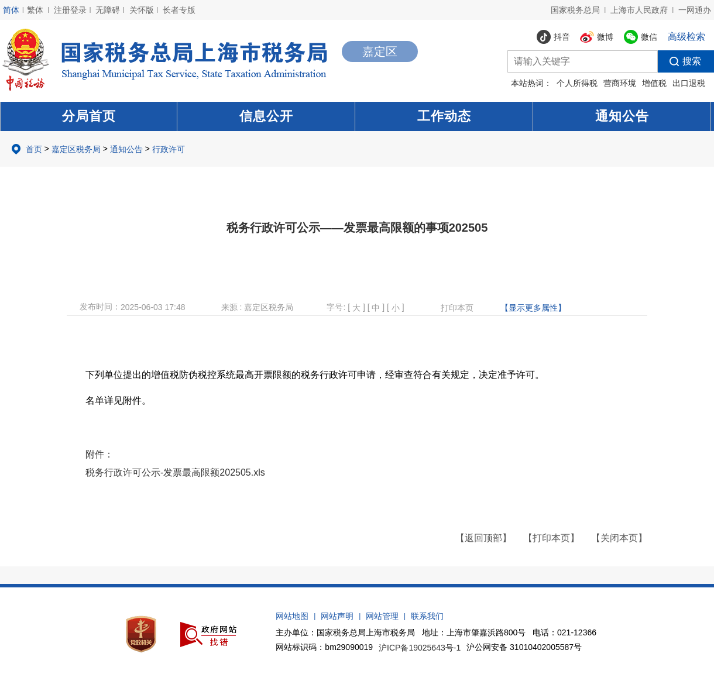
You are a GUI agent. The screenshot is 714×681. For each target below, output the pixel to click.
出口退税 (688, 83)
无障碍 (107, 10)
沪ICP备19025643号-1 (420, 647)
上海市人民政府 (639, 10)
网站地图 (292, 616)
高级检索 (686, 37)
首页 (34, 149)
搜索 (679, 61)
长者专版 (179, 10)
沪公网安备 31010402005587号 (524, 647)
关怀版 (141, 10)
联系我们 (427, 616)
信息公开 (266, 116)
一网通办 (694, 10)
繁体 (35, 10)
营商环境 (619, 83)
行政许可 (168, 149)
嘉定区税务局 (76, 149)
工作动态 (444, 116)
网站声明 (337, 616)
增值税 (654, 83)
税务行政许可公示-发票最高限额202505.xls (175, 472)
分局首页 (89, 116)
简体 (11, 10)
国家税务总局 (575, 10)
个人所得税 (577, 83)
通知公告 (622, 116)
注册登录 (70, 10)
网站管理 (382, 616)
